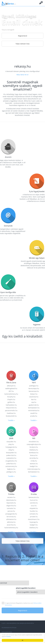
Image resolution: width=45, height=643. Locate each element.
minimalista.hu (33, 590)
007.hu (11, 571)
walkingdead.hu (11, 568)
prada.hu (33, 596)
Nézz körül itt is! (22, 75)
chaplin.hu (11, 579)
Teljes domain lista (22, 44)
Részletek (8, 636)
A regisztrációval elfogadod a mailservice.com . (23, 604)
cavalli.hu (33, 593)
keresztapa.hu (34, 568)
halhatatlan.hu (11, 585)
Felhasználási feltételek (9, 627)
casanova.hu (33, 576)
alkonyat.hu (11, 565)
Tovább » (11, 600)
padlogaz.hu (33, 565)
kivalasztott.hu (11, 596)
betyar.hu (33, 574)
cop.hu (33, 582)
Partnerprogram (7, 632)
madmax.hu (11, 593)
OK (22, 640)
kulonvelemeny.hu (11, 574)
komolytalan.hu (33, 587)
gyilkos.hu (11, 582)
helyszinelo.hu (11, 587)
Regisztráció (22, 36)
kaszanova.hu (34, 571)
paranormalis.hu (11, 590)
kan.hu (33, 579)
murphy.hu (11, 576)
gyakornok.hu (34, 585)
